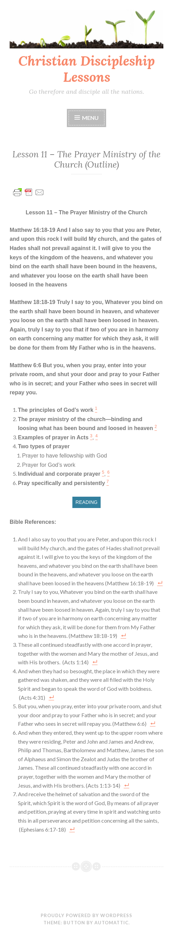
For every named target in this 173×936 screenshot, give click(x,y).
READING (86, 502)
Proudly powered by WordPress (86, 915)
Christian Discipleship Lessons (86, 69)
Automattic (111, 922)
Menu (90, 117)
